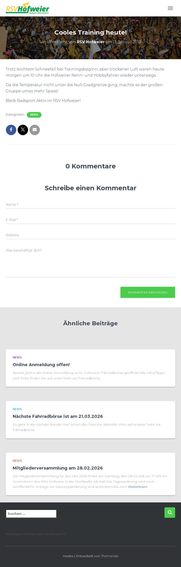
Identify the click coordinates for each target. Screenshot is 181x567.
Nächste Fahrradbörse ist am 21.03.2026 (58, 416)
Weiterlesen (137, 487)
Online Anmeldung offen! (41, 364)
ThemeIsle (109, 556)
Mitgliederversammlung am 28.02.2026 (58, 468)
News (34, 114)
